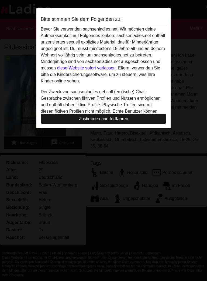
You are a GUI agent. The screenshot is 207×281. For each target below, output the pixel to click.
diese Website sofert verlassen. (87, 68)
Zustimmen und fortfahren (103, 118)
